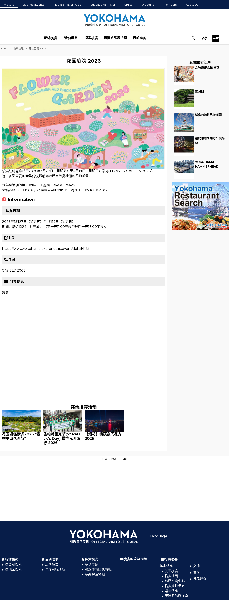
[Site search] (193, 38)
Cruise (128, 4)
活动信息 (70, 38)
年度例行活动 (55, 569)
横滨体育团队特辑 (98, 569)
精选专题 (91, 564)
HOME (4, 48)
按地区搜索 (13, 569)
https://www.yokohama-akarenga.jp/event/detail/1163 (46, 249)
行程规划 (200, 579)
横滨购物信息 (175, 586)
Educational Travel (102, 4)
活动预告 (51, 564)
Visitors (9, 4)
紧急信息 (171, 591)
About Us (192, 4)
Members (170, 4)
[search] (193, 38)
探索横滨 (91, 38)
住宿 (196, 572)
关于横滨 (171, 571)
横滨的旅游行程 (115, 38)
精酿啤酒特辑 (95, 574)
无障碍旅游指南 (176, 596)
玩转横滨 (50, 38)
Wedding (148, 4)
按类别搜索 (13, 564)
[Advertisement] (114, 490)
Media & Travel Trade (67, 4)
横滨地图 (171, 576)
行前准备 (139, 38)
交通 (196, 566)
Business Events (33, 4)
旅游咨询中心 (175, 581)
